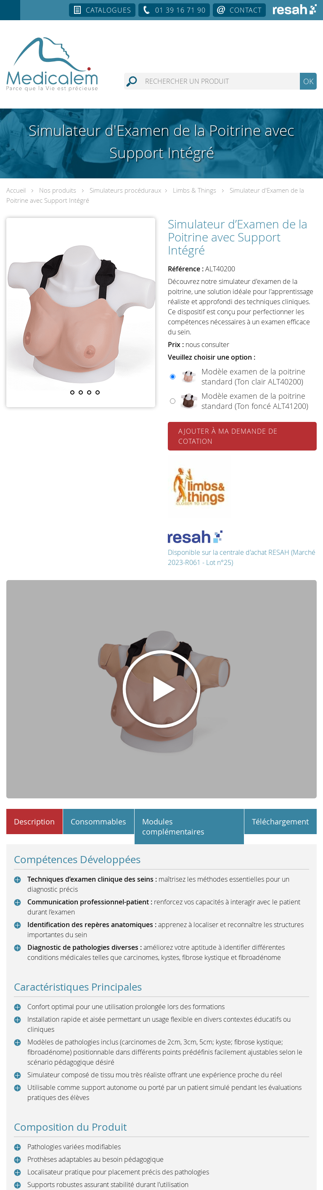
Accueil (16, 190)
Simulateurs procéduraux (125, 190)
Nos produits (57, 190)
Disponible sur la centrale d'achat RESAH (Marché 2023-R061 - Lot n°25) (241, 549)
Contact (246, 10)
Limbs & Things (194, 190)
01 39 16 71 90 (180, 10)
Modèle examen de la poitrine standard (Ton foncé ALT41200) (254, 401)
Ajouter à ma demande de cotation (228, 436)
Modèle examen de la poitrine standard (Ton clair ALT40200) (253, 376)
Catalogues (108, 10)
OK (308, 81)
